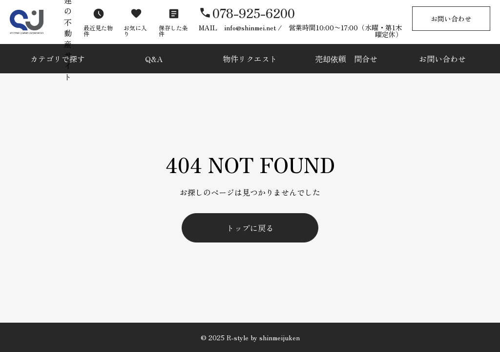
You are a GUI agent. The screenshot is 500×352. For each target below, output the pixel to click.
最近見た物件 (98, 30)
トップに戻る (250, 228)
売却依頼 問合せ (346, 59)
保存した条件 (173, 30)
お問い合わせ (451, 18)
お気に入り (135, 30)
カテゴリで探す (57, 59)
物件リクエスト (250, 59)
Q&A (154, 59)
